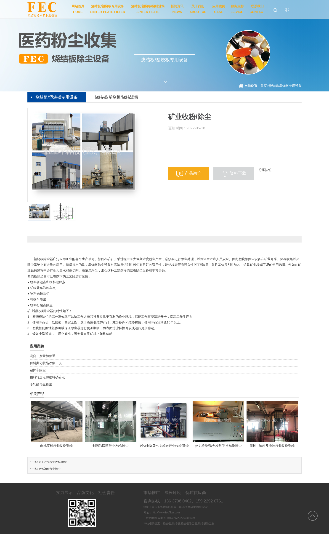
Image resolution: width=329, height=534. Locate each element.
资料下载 (238, 173)
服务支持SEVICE (237, 9)
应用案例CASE (218, 9)
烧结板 (176, 523)
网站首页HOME (78, 9)
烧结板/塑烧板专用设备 (285, 86)
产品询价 (193, 173)
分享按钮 (265, 170)
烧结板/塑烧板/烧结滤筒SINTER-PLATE (148, 9)
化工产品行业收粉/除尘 (53, 462)
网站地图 (151, 518)
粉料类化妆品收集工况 (46, 363)
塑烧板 (167, 523)
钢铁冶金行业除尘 (50, 468)
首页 (264, 86)
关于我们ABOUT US (197, 9)
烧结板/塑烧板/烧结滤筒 (116, 97)
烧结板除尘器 (206, 523)
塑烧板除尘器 (189, 523)
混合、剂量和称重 (42, 356)
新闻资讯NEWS (177, 9)
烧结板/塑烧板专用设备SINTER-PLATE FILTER (107, 9)
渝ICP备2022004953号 (181, 518)
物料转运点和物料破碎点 (47, 377)
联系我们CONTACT (257, 9)
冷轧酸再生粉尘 (41, 384)
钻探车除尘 (38, 370)
